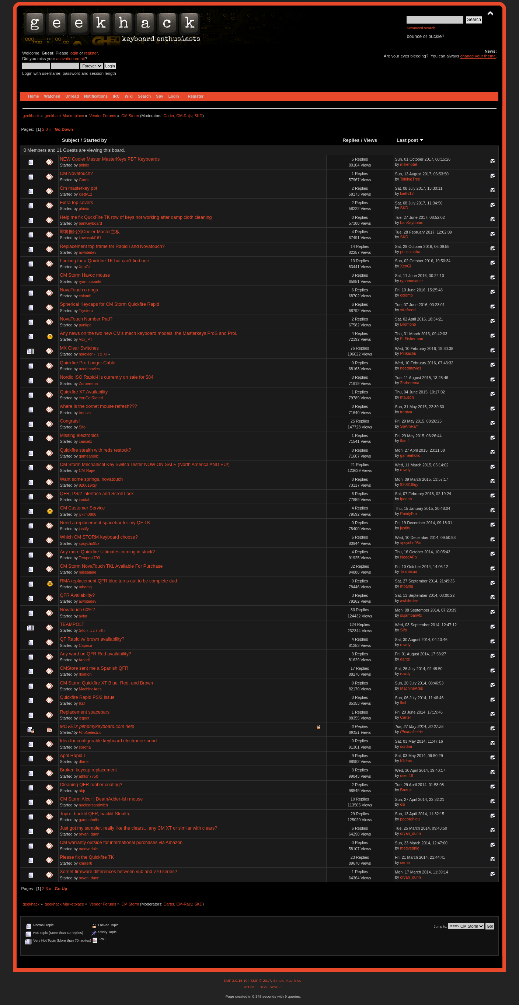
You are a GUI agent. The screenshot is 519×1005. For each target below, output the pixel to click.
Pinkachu (408, 353)
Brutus (406, 790)
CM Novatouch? (76, 173)
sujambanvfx (411, 615)
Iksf (82, 703)
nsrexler (86, 354)
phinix (84, 165)
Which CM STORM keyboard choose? (98, 537)
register (91, 53)
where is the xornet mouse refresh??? (98, 406)
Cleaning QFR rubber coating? (91, 784)
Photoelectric (90, 732)
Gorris (84, 180)
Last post (410, 140)
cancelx (85, 441)
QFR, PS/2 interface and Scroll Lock (96, 493)
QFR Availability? (77, 595)
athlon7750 (88, 776)
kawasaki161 (90, 237)
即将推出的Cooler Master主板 (89, 231)
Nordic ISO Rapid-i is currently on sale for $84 (106, 377)
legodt (84, 718)
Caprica (86, 645)
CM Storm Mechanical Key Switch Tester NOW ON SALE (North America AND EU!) (145, 464)
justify (84, 528)
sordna (85, 747)
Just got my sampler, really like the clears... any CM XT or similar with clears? (138, 828)
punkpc (85, 325)
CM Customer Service (82, 508)
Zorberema (88, 383)
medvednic (88, 849)
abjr (82, 790)
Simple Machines (287, 980)
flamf (404, 440)
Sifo (82, 427)
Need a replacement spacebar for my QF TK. (105, 522)
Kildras (406, 761)
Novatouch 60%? (77, 609)
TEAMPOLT (72, 624)
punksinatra (410, 251)
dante (405, 659)
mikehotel (408, 164)
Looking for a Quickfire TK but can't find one (104, 260)
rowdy (405, 470)
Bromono (408, 324)
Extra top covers (76, 202)
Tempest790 (89, 558)
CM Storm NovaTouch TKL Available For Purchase (111, 566)
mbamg (85, 587)
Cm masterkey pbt (78, 188)
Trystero (86, 310)
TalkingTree (410, 179)
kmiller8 (86, 863)
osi (402, 804)
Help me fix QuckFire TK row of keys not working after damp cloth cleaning (136, 217)
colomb (85, 296)
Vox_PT (86, 339)
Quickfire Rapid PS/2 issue (87, 697)
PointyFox (409, 513)
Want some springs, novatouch (91, 479)
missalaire (88, 572)
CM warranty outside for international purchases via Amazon (121, 842)
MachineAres (90, 689)
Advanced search (421, 28)
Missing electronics (79, 435)
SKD (198, 115)
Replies (350, 140)
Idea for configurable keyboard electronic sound (108, 740)
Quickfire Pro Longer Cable (87, 362)
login (73, 53)
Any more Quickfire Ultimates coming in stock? (107, 551)
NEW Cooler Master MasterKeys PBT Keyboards (110, 159)
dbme (84, 761)
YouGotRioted (91, 398)
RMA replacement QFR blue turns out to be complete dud (118, 581)
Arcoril (84, 660)
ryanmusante (90, 281)
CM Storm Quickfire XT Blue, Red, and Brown (106, 683)
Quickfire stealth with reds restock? (95, 450)
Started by (95, 140)
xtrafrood (408, 310)
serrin (405, 862)
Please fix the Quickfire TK (87, 857)
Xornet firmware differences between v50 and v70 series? (118, 871)
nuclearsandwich (93, 805)
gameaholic (89, 456)
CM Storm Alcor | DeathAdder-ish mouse (101, 799)
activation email (70, 58)
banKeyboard (90, 223)
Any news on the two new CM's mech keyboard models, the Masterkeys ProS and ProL (148, 333)
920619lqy (88, 485)
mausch (407, 397)
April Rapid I (72, 755)
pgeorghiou (410, 819)
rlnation (85, 674)
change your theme (478, 56)
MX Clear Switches (79, 348)
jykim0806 (88, 514)
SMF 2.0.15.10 (235, 980)
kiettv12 (86, 194)
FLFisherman (411, 338)
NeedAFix (409, 557)
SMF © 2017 (260, 980)
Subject (70, 140)
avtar (83, 616)
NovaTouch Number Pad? (86, 319)
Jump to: (440, 926)
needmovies (89, 369)
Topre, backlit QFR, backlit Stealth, (95, 813)
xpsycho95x (89, 543)
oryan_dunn (89, 834)
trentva (85, 412)
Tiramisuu (408, 571)
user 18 (406, 775)
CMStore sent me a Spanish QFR (94, 668)
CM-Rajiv (184, 115)
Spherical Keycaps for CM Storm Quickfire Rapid (109, 304)
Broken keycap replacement (88, 770)
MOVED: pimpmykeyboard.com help (97, 726)
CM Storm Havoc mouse (85, 275)
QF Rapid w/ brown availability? (92, 639)
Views (370, 140)
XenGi (84, 267)
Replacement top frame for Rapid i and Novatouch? (112, 246)
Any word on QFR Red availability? (95, 653)
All (105, 354)
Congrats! (70, 421)
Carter (168, 115)
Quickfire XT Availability (84, 392)
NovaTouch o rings (79, 290)
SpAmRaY (409, 426)
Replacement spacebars (84, 712)
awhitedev (88, 252)
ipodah (85, 499)
